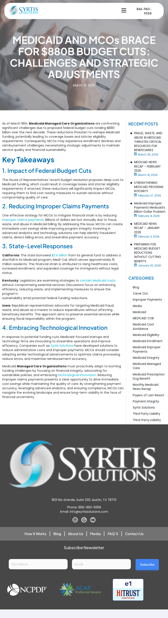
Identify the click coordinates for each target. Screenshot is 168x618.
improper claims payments (23, 220)
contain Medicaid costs (98, 281)
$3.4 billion (59, 256)
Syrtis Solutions (62, 346)
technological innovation (77, 375)
